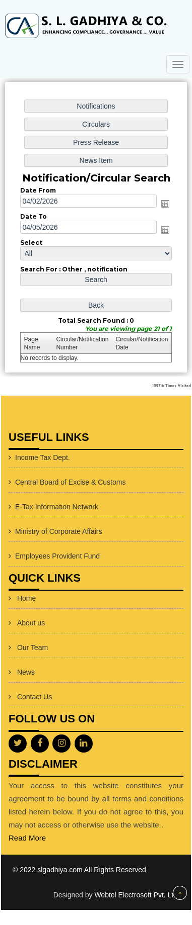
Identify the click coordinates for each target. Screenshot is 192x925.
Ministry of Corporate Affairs (58, 531)
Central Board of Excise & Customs (70, 482)
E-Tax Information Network (56, 507)
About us (31, 623)
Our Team (32, 647)
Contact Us (34, 697)
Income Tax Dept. (42, 457)
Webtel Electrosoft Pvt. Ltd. (136, 895)
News (26, 672)
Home (26, 598)
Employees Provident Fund (57, 556)
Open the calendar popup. (164, 204)
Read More (27, 838)
